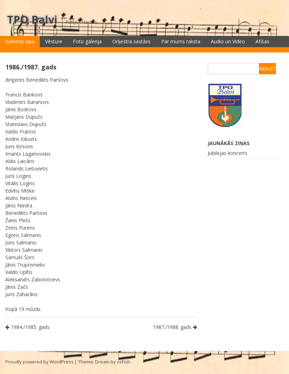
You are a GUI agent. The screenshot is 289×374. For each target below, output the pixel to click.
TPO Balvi (32, 19)
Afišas (262, 41)
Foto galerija (87, 41)
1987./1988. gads (175, 327)
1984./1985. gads (27, 327)
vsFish (123, 362)
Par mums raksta (180, 41)
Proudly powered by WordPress (39, 362)
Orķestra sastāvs (131, 41)
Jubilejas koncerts (227, 153)
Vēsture (53, 41)
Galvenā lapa (19, 41)
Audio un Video (228, 41)
